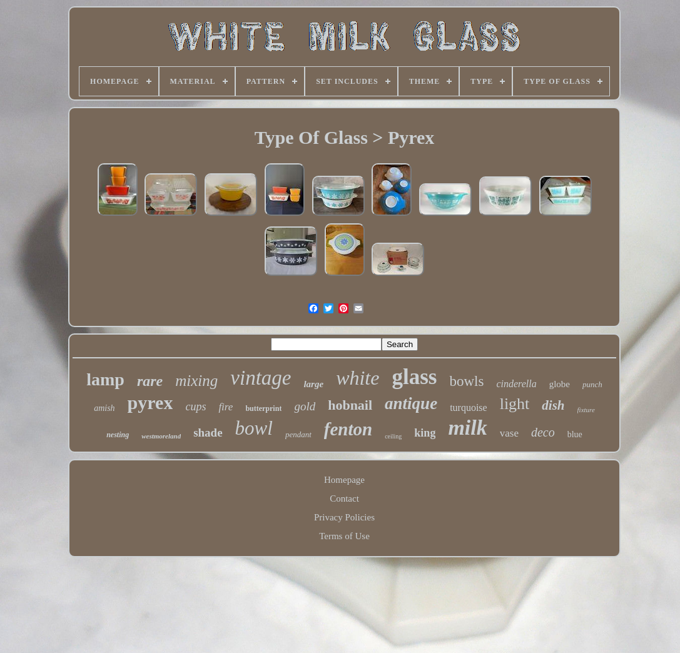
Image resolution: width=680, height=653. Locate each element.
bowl (254, 428)
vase (509, 433)
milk (467, 427)
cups (195, 406)
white (357, 378)
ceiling (393, 436)
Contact (344, 499)
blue (574, 434)
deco (543, 432)
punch (592, 384)
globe (559, 384)
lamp (105, 379)
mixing (196, 380)
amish (104, 408)
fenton (348, 429)
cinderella (516, 383)
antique (411, 403)
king (424, 433)
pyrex (150, 402)
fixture (586, 409)
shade (207, 432)
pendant (298, 434)
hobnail (350, 405)
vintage (260, 378)
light (515, 404)
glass (414, 377)
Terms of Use (344, 536)
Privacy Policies (344, 517)
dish (553, 405)
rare (150, 381)
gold (304, 406)
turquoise (468, 407)
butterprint (263, 408)
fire (225, 407)
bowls (466, 381)
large (313, 384)
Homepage (344, 480)
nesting (117, 434)
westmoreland (161, 436)
